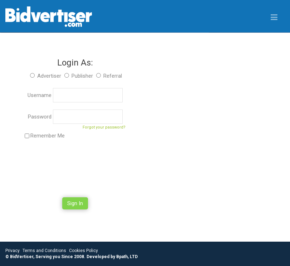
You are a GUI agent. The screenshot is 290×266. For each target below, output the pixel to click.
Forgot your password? (104, 127)
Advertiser (49, 76)
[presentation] (75, 169)
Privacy (12, 250)
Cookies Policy (83, 250)
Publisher (82, 76)
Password (40, 116)
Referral (112, 76)
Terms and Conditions (44, 250)
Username (40, 95)
